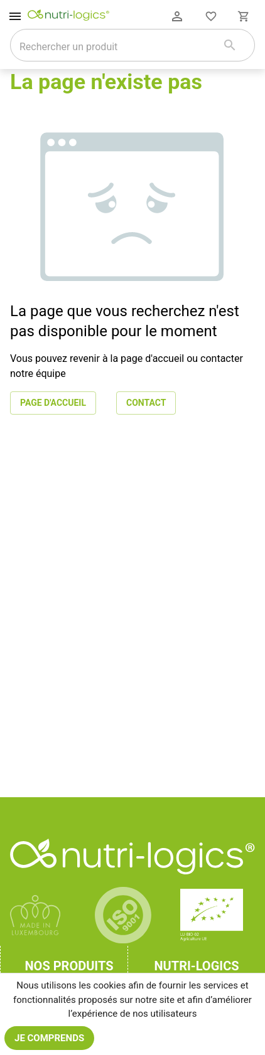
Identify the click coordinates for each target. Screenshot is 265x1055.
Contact (146, 403)
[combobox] (116, 46)
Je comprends (49, 1038)
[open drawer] (15, 16)
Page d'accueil (53, 403)
